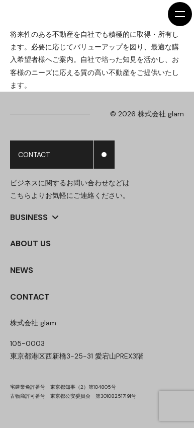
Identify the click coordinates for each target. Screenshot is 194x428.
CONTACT (30, 297)
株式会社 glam (33, 322)
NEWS (21, 270)
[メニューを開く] (180, 14)
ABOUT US (30, 243)
